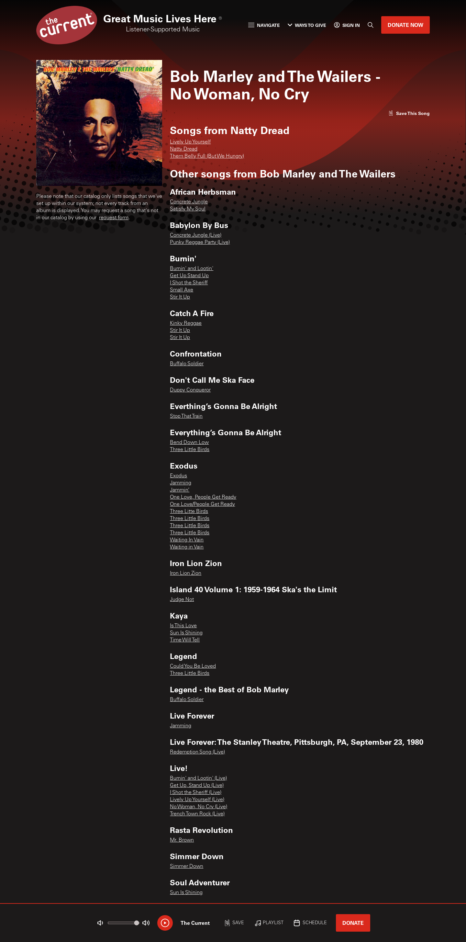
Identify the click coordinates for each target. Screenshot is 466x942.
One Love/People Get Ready (202, 504)
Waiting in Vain (187, 547)
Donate (353, 922)
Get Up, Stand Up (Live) (197, 785)
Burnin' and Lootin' (191, 268)
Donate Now (405, 24)
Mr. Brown (182, 840)
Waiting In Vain (187, 540)
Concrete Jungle (189, 202)
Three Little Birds (189, 449)
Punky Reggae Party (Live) (200, 242)
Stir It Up (180, 297)
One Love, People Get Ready (203, 497)
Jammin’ (179, 490)
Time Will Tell (185, 640)
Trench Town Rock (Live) (197, 814)
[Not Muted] (100, 922)
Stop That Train (186, 416)
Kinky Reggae (186, 323)
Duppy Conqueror (190, 390)
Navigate (264, 25)
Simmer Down (186, 866)
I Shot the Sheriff (189, 283)
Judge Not (182, 599)
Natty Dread (183, 149)
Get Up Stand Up (189, 275)
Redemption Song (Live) (197, 752)
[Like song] (409, 113)
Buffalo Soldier (187, 364)
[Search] (370, 25)
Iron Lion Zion (185, 573)
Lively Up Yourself (190, 142)
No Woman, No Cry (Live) (198, 807)
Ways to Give (307, 25)
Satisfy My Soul (187, 209)
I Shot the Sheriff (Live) (195, 792)
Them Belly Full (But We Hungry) (207, 156)
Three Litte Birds (189, 511)
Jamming (180, 483)
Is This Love (183, 626)
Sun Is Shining (186, 633)
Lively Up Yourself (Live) (197, 799)
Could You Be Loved (193, 666)
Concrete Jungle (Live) (195, 235)
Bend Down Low (189, 442)
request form (113, 218)
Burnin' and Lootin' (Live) (198, 778)
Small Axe (181, 290)
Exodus (178, 476)
